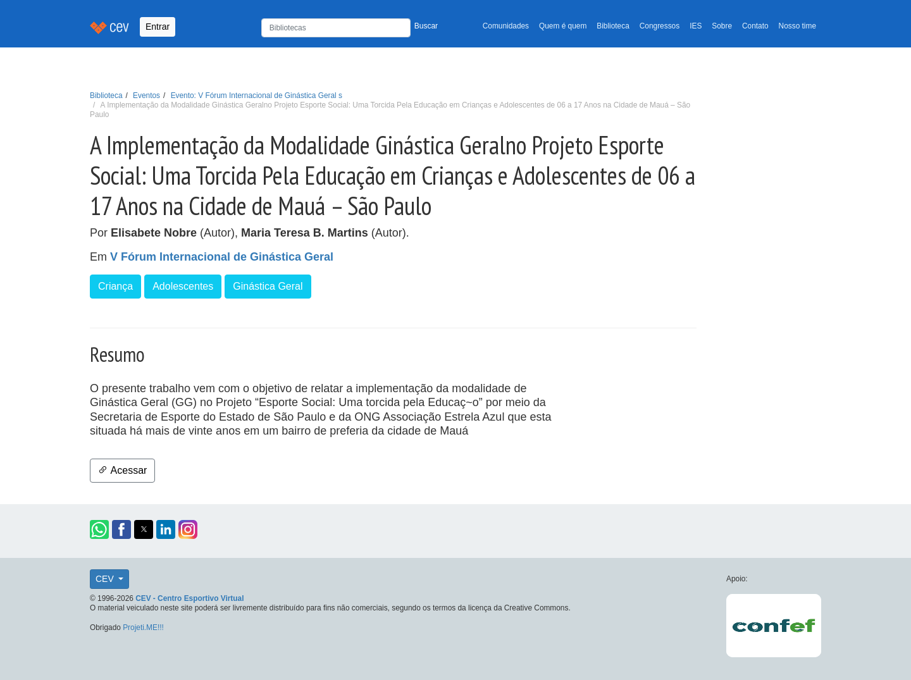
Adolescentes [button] (182, 286)
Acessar (122, 470)
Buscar (426, 26)
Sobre (722, 26)
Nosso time (797, 26)
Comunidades (506, 26)
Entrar (158, 27)
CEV (106, 579)
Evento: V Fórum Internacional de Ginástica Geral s (256, 95)
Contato (755, 26)
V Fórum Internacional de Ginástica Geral (221, 256)
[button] (99, 529)
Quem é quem (562, 26)
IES (696, 26)
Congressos (659, 26)
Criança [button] (115, 286)
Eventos (146, 95)
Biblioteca (613, 26)
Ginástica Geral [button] (267, 286)
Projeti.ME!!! (143, 627)
